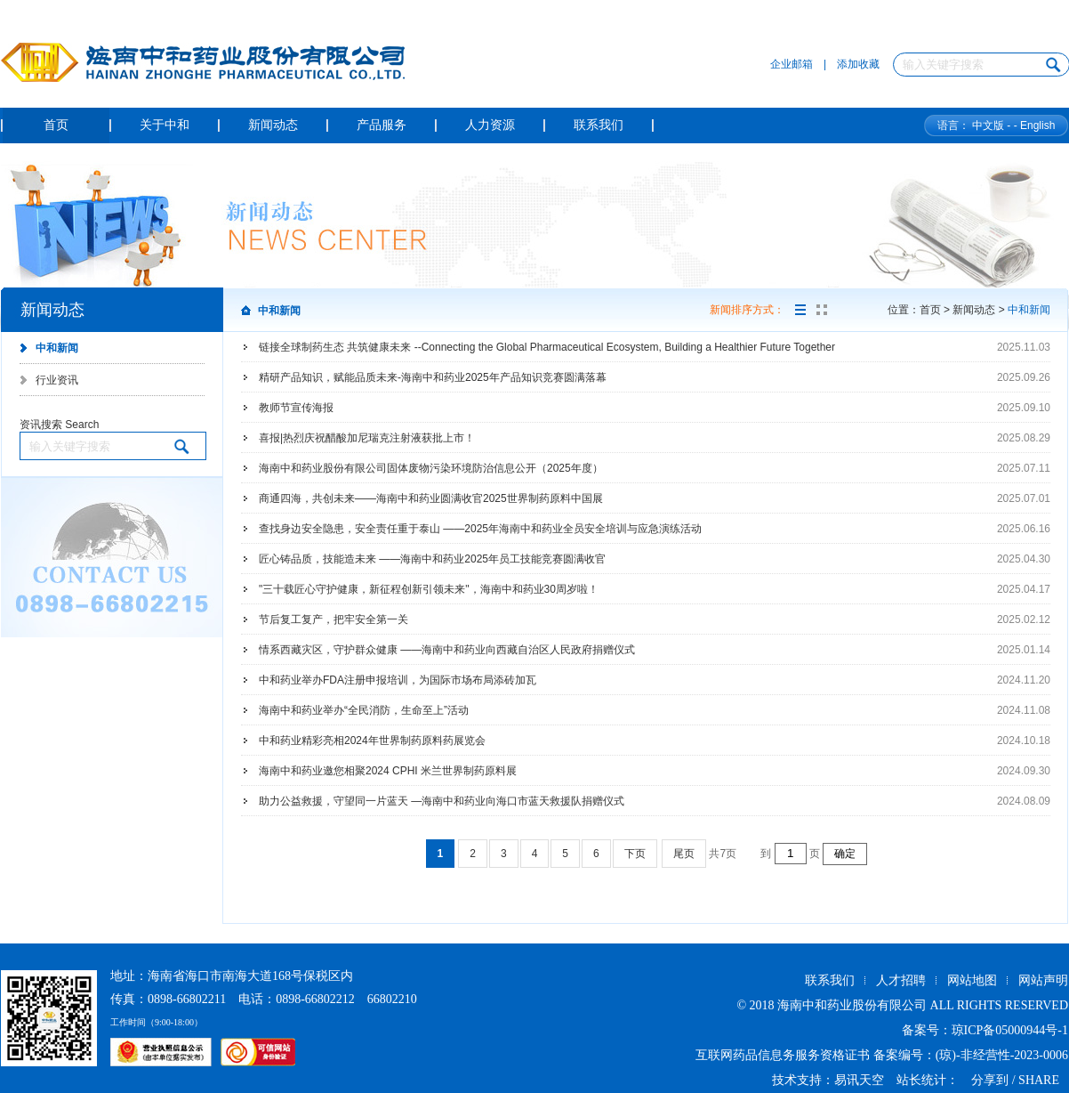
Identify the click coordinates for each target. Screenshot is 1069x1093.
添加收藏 (858, 64)
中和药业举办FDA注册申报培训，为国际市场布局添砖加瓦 (397, 680)
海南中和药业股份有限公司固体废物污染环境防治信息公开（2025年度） (431, 468)
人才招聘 (901, 980)
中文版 (988, 125)
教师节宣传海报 (296, 407)
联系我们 (830, 980)
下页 (635, 853)
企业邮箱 (791, 64)
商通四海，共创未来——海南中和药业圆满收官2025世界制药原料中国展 (431, 498)
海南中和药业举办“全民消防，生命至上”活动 (364, 710)
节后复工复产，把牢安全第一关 (333, 619)
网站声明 (1043, 980)
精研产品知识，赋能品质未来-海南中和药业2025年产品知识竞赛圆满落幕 (433, 377)
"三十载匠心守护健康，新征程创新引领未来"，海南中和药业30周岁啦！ (429, 589)
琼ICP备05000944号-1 (1010, 1030)
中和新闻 (57, 348)
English (1037, 125)
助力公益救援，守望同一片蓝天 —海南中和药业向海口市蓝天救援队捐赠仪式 (441, 801)
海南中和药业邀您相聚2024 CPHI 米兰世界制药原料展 (388, 771)
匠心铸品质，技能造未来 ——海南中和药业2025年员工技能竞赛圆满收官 (432, 559)
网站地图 (972, 980)
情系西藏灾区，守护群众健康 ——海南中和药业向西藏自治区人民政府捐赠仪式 (447, 650)
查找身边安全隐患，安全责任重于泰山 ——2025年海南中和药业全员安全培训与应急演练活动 (480, 528)
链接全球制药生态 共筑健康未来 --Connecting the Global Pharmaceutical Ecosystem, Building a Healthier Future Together (547, 347)
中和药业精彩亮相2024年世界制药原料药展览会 (372, 740)
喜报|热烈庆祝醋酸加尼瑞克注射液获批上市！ (367, 438)
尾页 (684, 853)
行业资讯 (57, 380)
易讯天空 (859, 1080)
